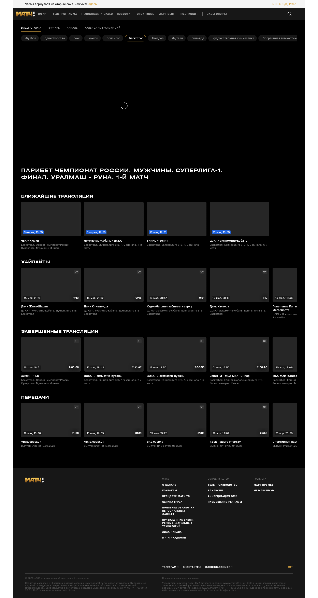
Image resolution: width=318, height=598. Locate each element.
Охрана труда (172, 502)
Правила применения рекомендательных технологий (178, 523)
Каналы (72, 27)
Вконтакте (191, 567)
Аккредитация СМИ (222, 496)
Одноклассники (217, 567)
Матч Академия (174, 537)
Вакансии (215, 490)
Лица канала (172, 532)
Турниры (54, 27)
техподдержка (286, 4)
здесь (92, 4)
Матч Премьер (264, 485)
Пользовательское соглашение (180, 578)
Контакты (169, 490)
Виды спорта (31, 27)
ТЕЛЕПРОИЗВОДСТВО (223, 485)
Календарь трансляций (102, 27)
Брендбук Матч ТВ (176, 496)
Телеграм (169, 567)
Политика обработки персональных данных (178, 511)
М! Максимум (264, 490)
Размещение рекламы (225, 502)
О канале (169, 485)
